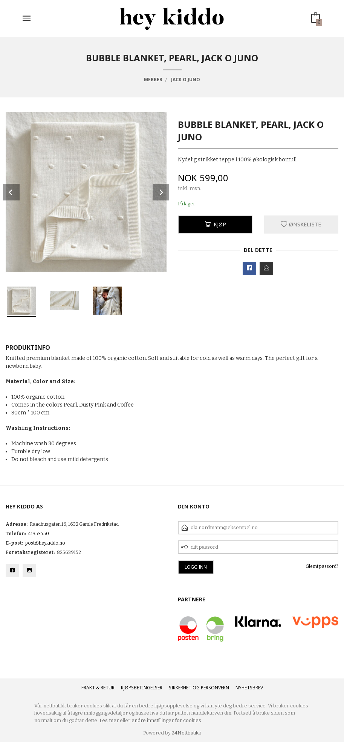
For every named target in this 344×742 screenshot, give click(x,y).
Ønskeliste (301, 224)
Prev (11, 192)
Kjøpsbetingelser (141, 687)
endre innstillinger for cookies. (166, 720)
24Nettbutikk (186, 733)
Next (161, 192)
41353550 (38, 533)
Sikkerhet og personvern (199, 687)
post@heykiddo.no (45, 543)
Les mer (109, 720)
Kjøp (215, 224)
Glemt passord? (322, 566)
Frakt (88, 687)
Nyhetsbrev (249, 687)
